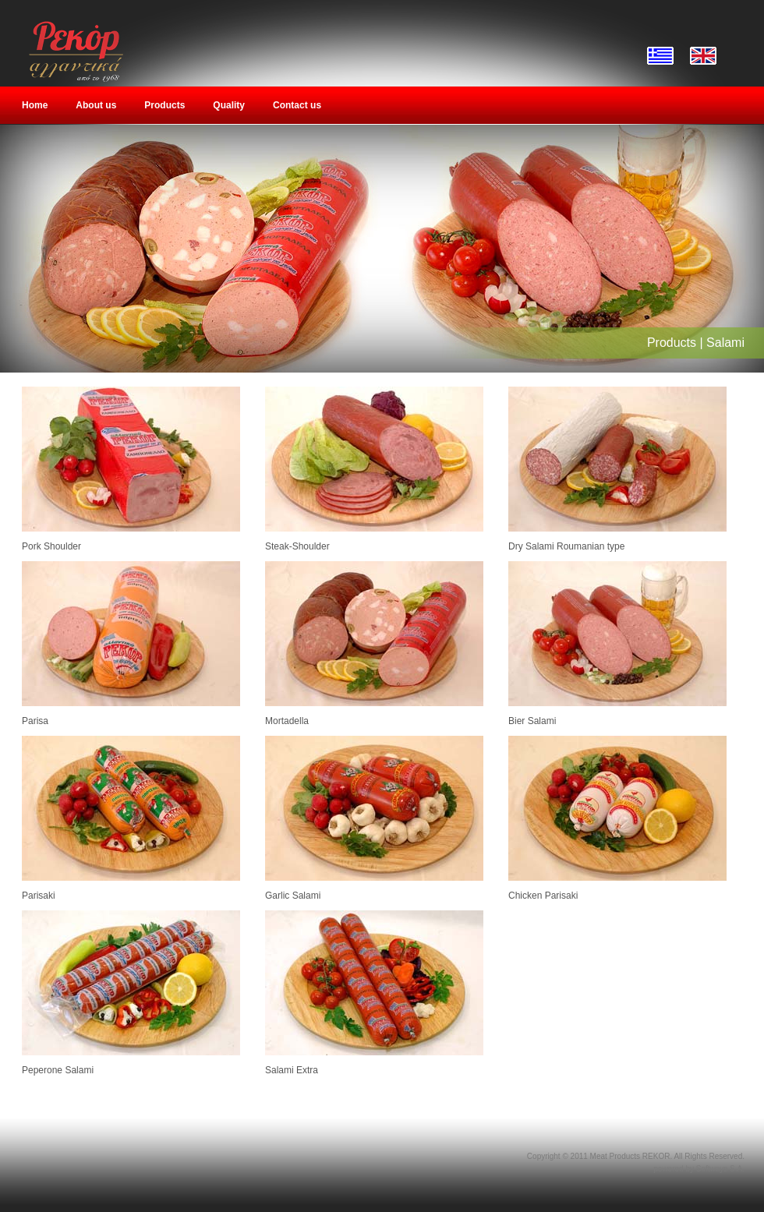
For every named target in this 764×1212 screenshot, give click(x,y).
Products (164, 105)
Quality (229, 105)
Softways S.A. (720, 1168)
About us (96, 105)
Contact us (297, 105)
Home (35, 105)
